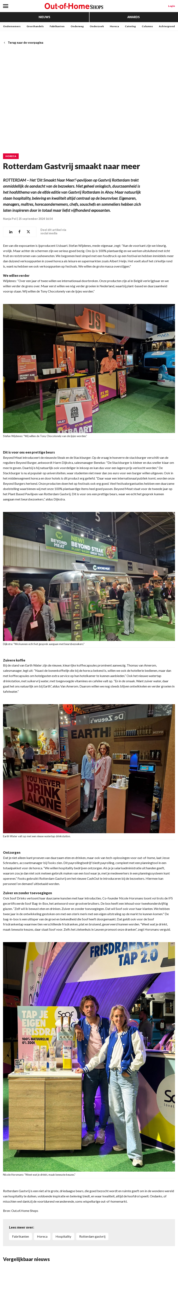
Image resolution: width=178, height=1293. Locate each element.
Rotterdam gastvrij (92, 1236)
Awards (133, 17)
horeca (42, 1236)
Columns (147, 26)
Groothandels (35, 26)
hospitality (63, 1236)
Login (171, 5)
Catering (130, 26)
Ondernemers (12, 26)
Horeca (114, 26)
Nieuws (44, 17)
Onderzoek (97, 26)
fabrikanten (20, 1236)
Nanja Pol (9, 218)
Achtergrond (167, 26)
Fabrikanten (57, 26)
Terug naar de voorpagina (23, 42)
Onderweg (77, 26)
